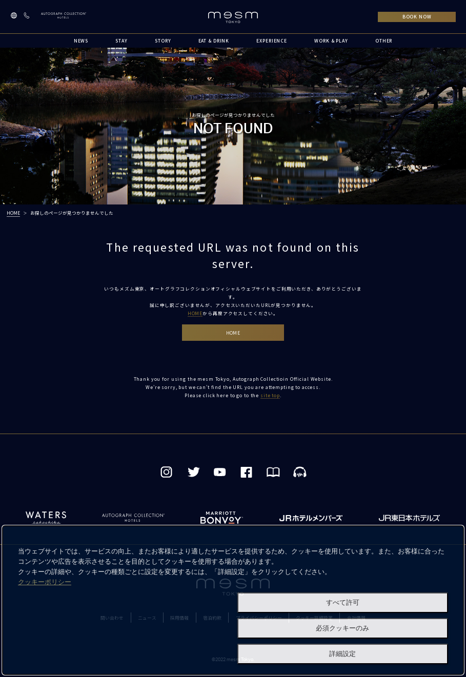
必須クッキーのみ (342, 628)
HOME (13, 213)
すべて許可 (342, 602)
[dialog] (233, 600)
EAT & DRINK (214, 40)
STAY (121, 40)
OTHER (383, 40)
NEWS (81, 40)
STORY (163, 40)
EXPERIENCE (271, 40)
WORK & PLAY (331, 40)
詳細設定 (342, 654)
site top (270, 395)
